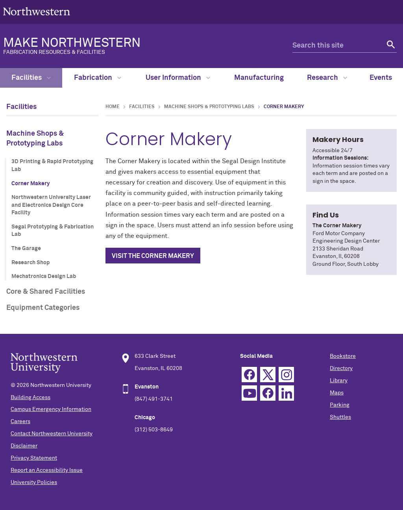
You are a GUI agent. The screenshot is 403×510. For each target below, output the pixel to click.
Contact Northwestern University (51, 433)
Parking (339, 405)
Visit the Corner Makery (153, 256)
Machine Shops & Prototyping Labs (35, 138)
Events (381, 77)
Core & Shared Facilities (45, 291)
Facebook (249, 374)
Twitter (267, 374)
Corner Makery (30, 183)
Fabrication (97, 77)
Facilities (31, 77)
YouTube (249, 393)
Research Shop (30, 262)
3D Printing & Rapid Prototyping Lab (52, 165)
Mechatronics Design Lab (43, 276)
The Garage (26, 248)
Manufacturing (259, 77)
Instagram (286, 374)
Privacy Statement (34, 458)
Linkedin (286, 393)
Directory (341, 368)
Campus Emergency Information (51, 409)
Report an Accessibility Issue (47, 470)
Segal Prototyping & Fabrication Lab (52, 231)
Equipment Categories (42, 307)
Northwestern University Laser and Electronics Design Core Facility (51, 205)
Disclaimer (24, 446)
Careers (20, 421)
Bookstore (343, 356)
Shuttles (340, 417)
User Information (178, 77)
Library (339, 380)
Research (327, 77)
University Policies (34, 482)
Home (112, 107)
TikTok (267, 393)
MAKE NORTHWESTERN (135, 46)
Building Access (30, 397)
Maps (337, 393)
